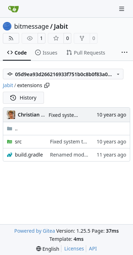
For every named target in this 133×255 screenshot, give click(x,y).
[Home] (13, 8)
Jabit (61, 26)
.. (12, 128)
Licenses (74, 248)
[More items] (124, 53)
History (23, 97)
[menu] (47, 248)
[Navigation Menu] (122, 9)
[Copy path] (46, 85)
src (18, 141)
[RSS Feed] (11, 38)
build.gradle (29, 154)
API (93, 248)
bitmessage (31, 26)
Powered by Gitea (34, 230)
